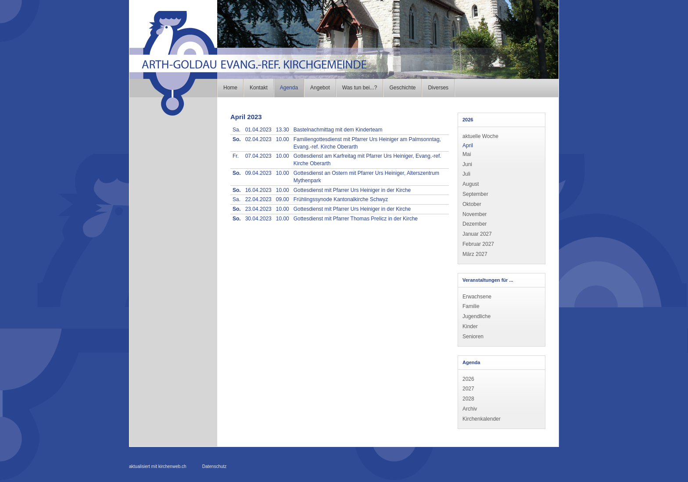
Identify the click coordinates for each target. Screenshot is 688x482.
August (470, 184)
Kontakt (259, 88)
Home (230, 88)
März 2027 (474, 254)
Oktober (471, 204)
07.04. (258, 156)
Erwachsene (476, 297)
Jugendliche (476, 316)
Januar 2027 (477, 234)
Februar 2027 (478, 244)
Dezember (474, 224)
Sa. (236, 130)
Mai (466, 154)
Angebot (320, 88)
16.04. (258, 190)
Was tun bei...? (359, 88)
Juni (467, 164)
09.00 (282, 199)
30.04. (258, 219)
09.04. (258, 173)
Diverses (438, 88)
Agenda (289, 88)
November (474, 214)
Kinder (470, 326)
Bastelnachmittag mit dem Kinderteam (338, 130)
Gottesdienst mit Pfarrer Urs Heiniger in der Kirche (352, 190)
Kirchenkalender (481, 419)
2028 (468, 399)
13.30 (282, 130)
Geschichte (402, 88)
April (467, 145)
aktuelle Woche (480, 136)
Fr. (236, 156)
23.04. (258, 209)
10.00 (282, 139)
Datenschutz (214, 466)
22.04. (258, 199)
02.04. (258, 139)
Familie (471, 306)
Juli (466, 174)
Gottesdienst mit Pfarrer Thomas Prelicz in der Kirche (356, 219)
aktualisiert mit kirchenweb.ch (157, 466)
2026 (468, 379)
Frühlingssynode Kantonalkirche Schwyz (341, 199)
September (475, 194)
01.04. (258, 130)
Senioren (473, 336)
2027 (468, 389)
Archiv (469, 409)
